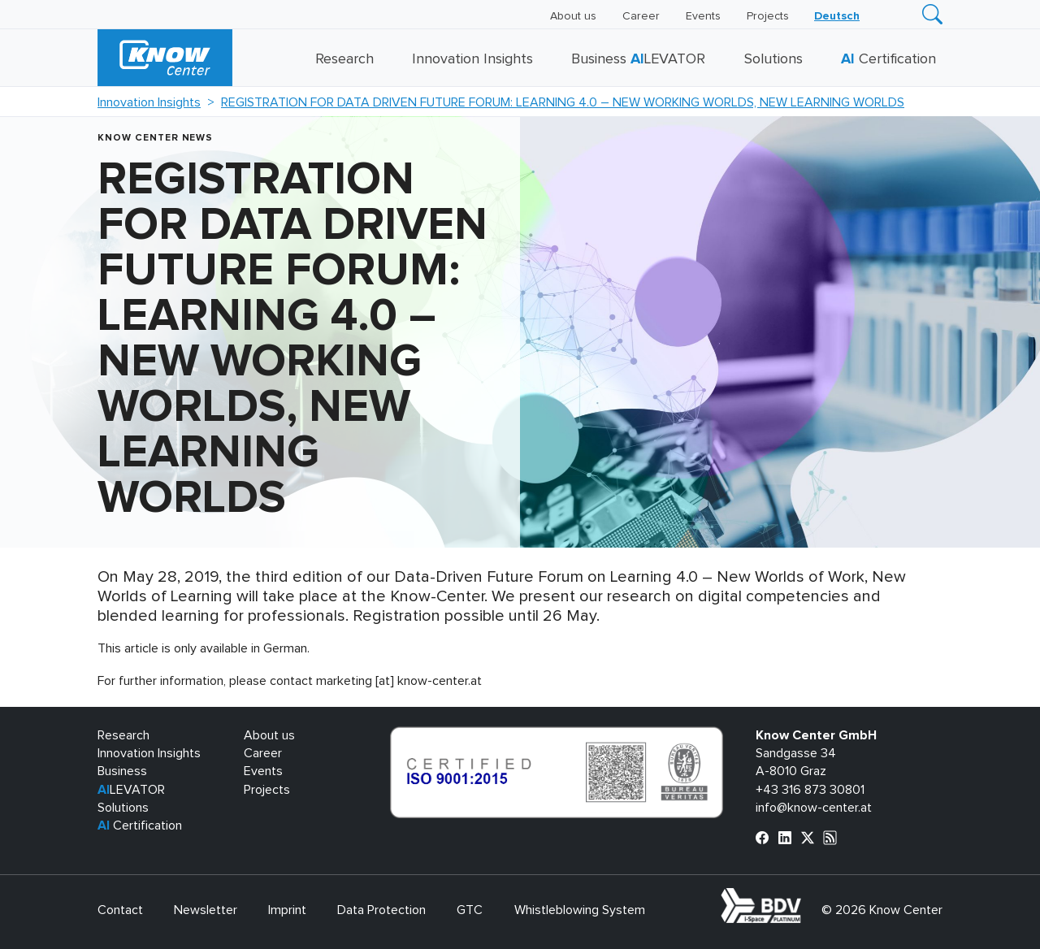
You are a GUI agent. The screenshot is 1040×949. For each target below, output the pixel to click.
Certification (888, 59)
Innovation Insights (472, 59)
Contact (120, 910)
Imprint (287, 910)
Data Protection (381, 910)
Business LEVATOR (638, 59)
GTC (470, 910)
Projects (768, 16)
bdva (804, 897)
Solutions (773, 59)
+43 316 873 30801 (810, 789)
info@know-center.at (814, 807)
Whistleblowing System (579, 910)
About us (573, 16)
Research (344, 59)
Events (703, 16)
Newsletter (205, 910)
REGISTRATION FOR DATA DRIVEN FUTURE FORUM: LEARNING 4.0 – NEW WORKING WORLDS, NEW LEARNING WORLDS (562, 102)
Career (641, 16)
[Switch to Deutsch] (837, 16)
